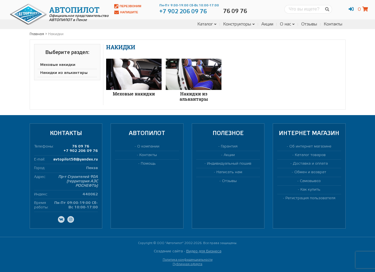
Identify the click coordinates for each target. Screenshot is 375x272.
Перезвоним (127, 6)
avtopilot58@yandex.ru (75, 159)
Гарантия (229, 146)
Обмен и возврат (310, 172)
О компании (148, 146)
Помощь (148, 163)
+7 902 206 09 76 (80, 151)
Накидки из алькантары (64, 73)
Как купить (310, 189)
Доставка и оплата (310, 163)
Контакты (333, 24)
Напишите (126, 12)
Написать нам (229, 172)
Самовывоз (310, 181)
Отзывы (309, 24)
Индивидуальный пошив (229, 163)
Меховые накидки (57, 65)
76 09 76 (80, 146)
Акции (267, 24)
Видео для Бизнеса (203, 251)
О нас (287, 24)
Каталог (206, 24)
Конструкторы (239, 24)
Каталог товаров (310, 155)
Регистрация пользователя (310, 198)
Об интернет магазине (310, 146)
